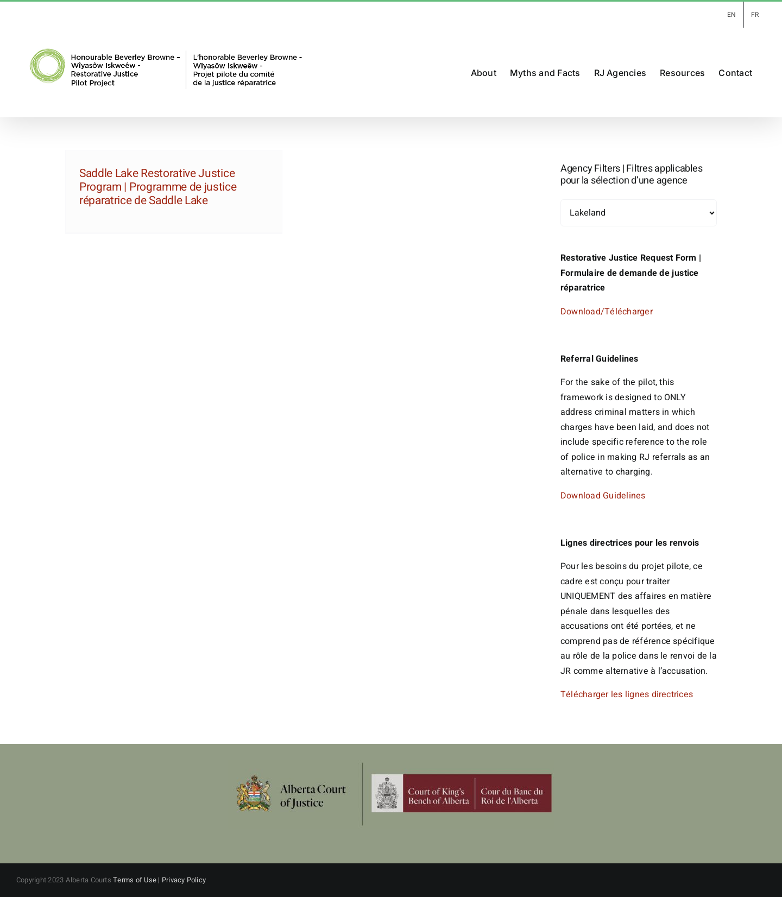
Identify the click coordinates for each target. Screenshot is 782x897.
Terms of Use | (137, 880)
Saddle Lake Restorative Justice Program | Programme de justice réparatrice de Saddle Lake (158, 187)
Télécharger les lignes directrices (626, 694)
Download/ (582, 311)
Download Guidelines (603, 495)
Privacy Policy (184, 880)
